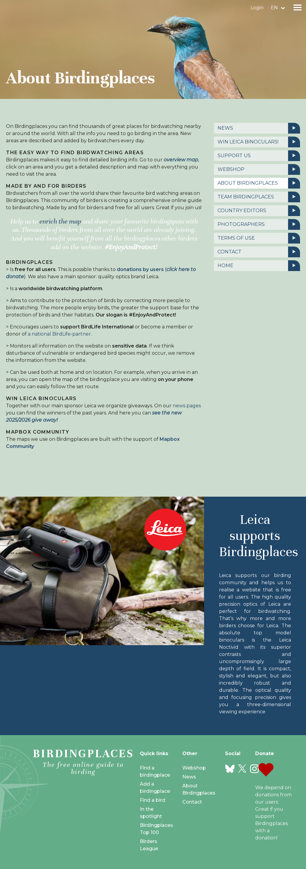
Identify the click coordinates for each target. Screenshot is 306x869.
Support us (259, 155)
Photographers (259, 224)
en (274, 7)
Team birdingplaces (259, 197)
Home (259, 265)
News (259, 128)
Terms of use (259, 238)
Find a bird (152, 800)
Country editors (259, 210)
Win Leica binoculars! (259, 142)
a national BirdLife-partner (59, 334)
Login (257, 7)
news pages (187, 406)
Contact (259, 252)
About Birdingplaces (259, 183)
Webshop (259, 169)
